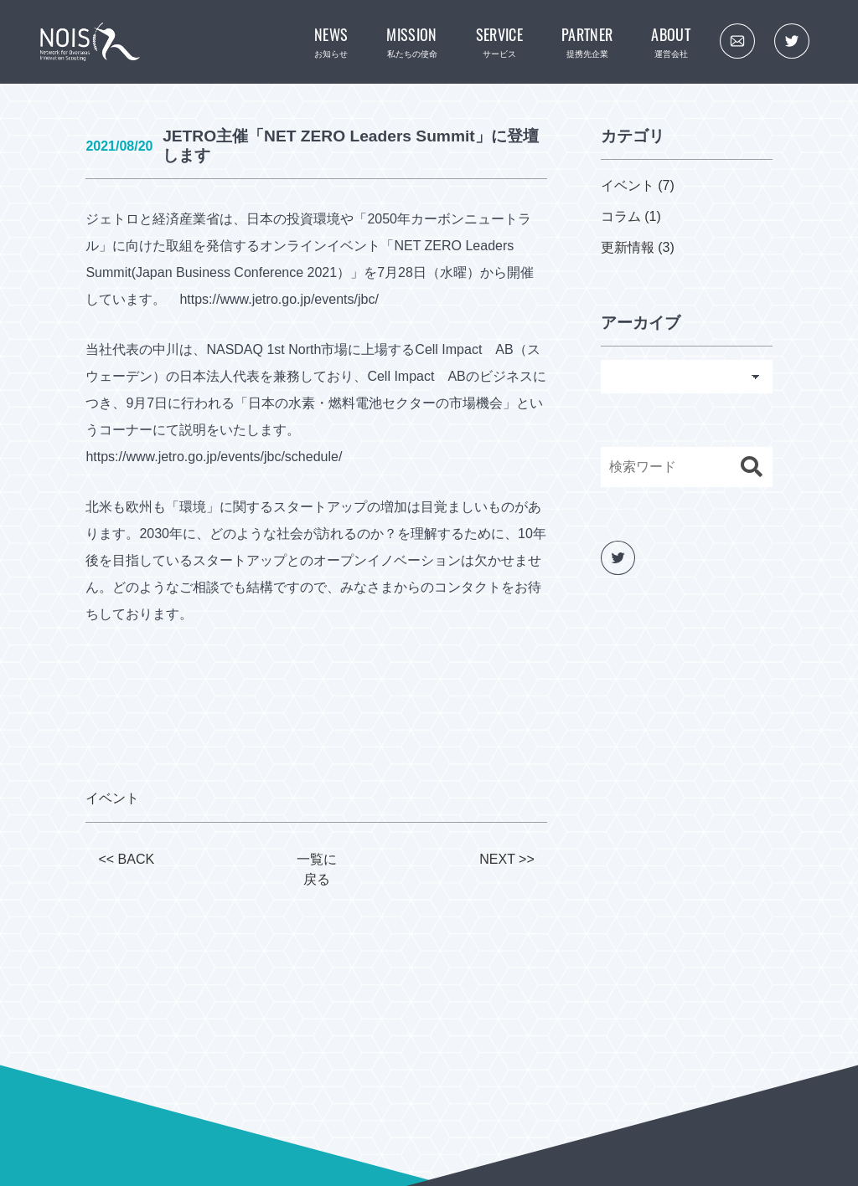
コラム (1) (631, 216)
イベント (112, 798)
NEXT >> (507, 859)
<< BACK (126, 859)
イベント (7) (638, 185)
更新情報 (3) (638, 247)
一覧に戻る (317, 869)
